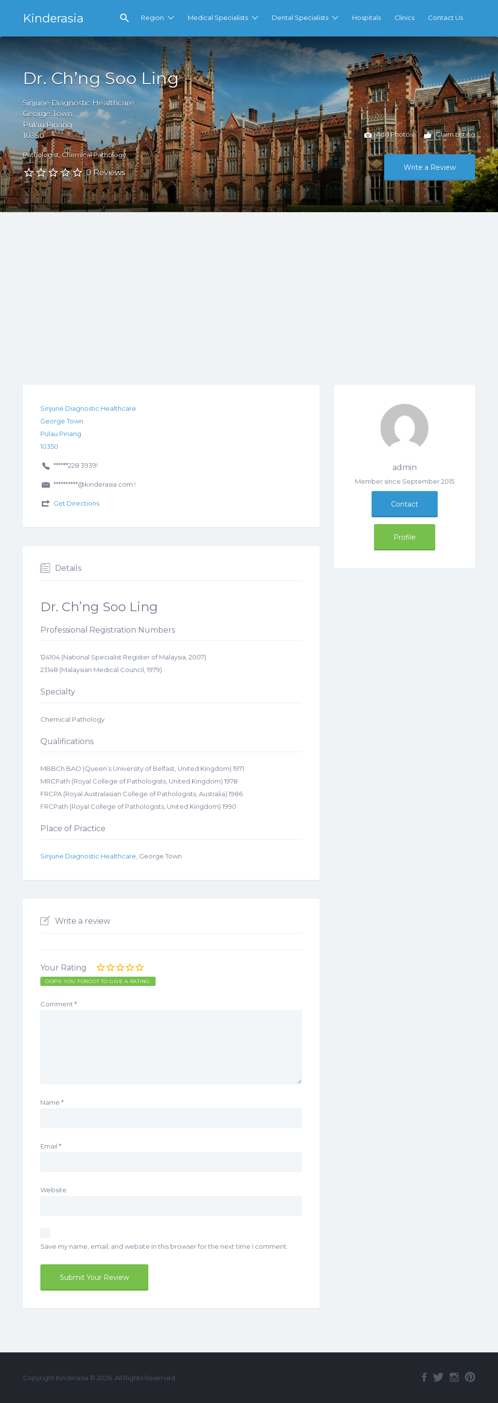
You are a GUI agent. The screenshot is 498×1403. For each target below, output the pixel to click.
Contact (404, 504)
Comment (58, 1004)
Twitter (438, 1377)
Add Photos (388, 135)
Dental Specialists (300, 17)
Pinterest (470, 1377)
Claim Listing (449, 135)
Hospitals (366, 17)
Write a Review (430, 167)
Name (52, 1102)
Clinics (404, 17)
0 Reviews (105, 172)
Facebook (424, 1377)
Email (50, 1146)
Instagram (454, 1377)
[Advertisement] (249, 285)
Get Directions (76, 503)
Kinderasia (53, 18)
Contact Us (445, 17)
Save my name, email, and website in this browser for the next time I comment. (164, 1246)
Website (53, 1190)
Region (152, 17)
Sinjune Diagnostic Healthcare (88, 856)
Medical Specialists (218, 17)
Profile (404, 537)
